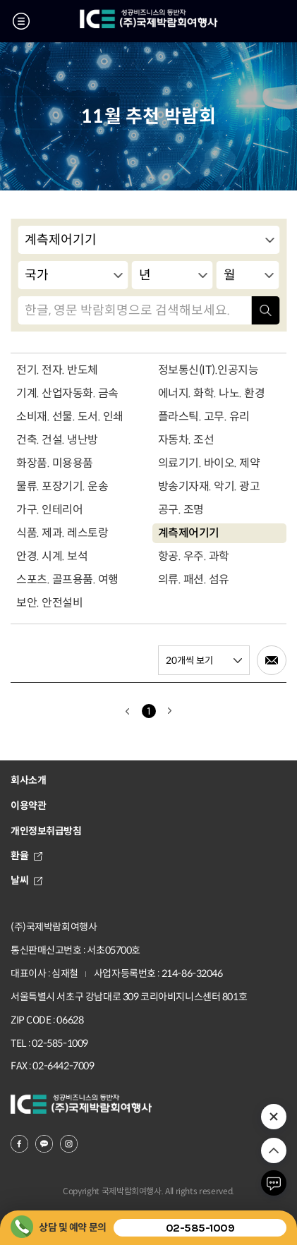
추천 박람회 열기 (273, 1116)
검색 (265, 310)
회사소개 (28, 780)
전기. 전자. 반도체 (57, 370)
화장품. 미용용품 (54, 463)
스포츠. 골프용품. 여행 (67, 579)
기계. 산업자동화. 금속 (67, 393)
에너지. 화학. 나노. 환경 (211, 393)
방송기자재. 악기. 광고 (209, 486)
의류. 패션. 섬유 (193, 579)
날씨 (26, 880)
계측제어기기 (188, 533)
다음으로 (170, 711)
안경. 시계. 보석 (51, 556)
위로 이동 (273, 1150)
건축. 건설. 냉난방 (57, 439)
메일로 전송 (271, 660)
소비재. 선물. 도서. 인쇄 (69, 416)
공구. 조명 (181, 509)
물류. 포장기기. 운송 (62, 486)
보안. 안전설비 (49, 602)
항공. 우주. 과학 (193, 556)
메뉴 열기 (21, 21)
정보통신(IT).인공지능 (208, 370)
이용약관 (28, 805)
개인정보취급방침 (46, 831)
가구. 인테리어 (49, 509)
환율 (26, 855)
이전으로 (128, 711)
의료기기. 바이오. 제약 (209, 463)
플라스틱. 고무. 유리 (204, 416)
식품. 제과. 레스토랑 (62, 533)
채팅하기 (273, 1183)
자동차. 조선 (186, 439)
